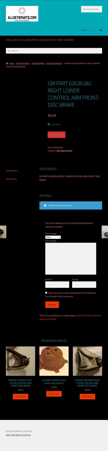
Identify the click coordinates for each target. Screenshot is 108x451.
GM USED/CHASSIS (54, 63)
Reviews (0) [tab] (11, 179)
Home (11, 63)
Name (48, 279)
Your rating (51, 233)
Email (75, 279)
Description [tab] (11, 170)
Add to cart (56, 134)
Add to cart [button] (20, 396)
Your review (51, 240)
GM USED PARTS (22, 63)
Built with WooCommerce (18, 434)
